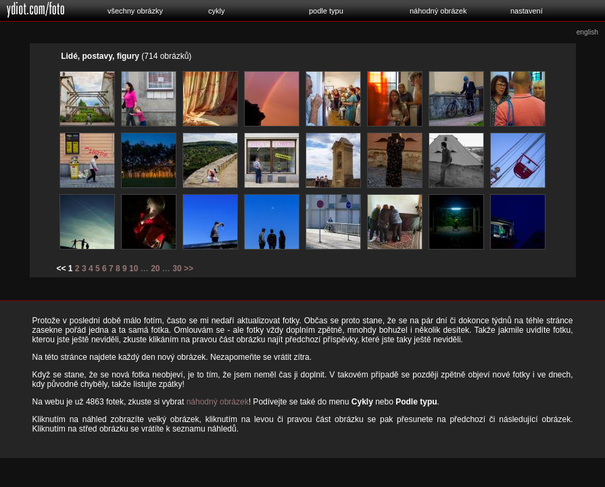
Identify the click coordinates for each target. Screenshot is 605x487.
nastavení (526, 11)
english (587, 32)
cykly (216, 11)
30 (176, 268)
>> (188, 268)
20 (155, 268)
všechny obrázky (135, 11)
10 (133, 268)
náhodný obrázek (438, 11)
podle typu (326, 11)
